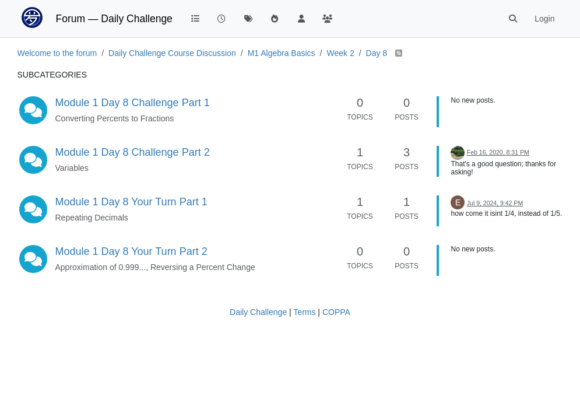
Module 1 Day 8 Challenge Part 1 (132, 102)
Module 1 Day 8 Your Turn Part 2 (131, 251)
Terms (304, 312)
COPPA (336, 312)
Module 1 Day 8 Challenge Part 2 (132, 152)
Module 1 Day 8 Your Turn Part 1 (131, 202)
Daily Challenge (258, 312)
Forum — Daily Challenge (114, 18)
